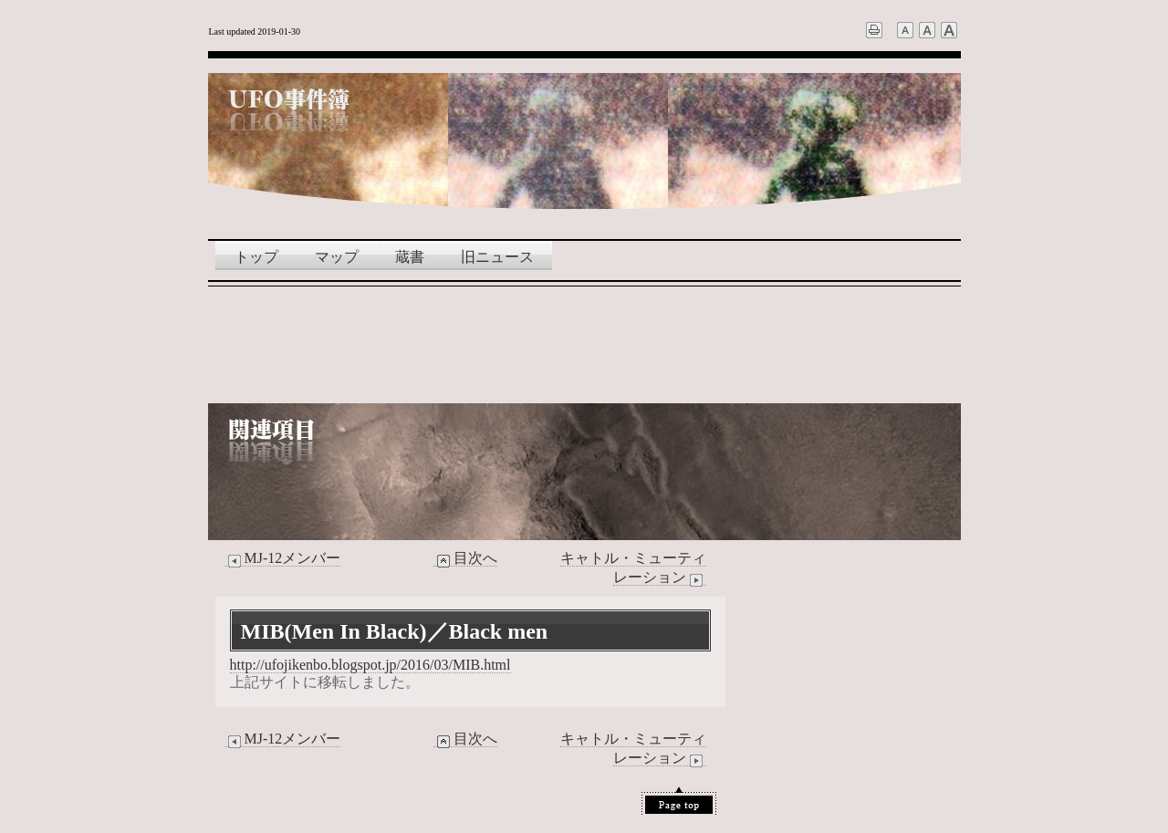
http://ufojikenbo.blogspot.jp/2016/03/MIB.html (370, 664)
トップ (256, 257)
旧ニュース (497, 257)
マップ (337, 257)
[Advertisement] (584, 344)
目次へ (465, 558)
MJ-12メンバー (282, 558)
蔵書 (409, 257)
